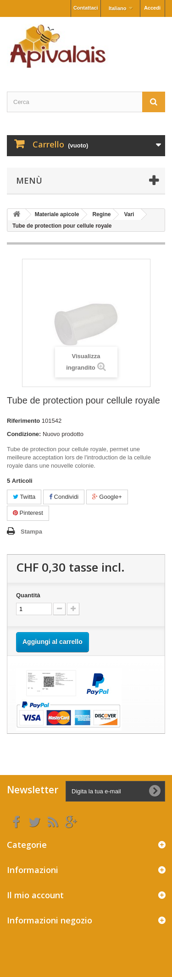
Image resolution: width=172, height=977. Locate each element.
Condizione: (24, 434)
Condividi (63, 496)
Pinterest (28, 512)
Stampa (31, 531)
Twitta (24, 496)
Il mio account (35, 895)
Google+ (107, 496)
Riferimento (23, 420)
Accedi (152, 8)
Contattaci (85, 8)
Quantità (28, 595)
